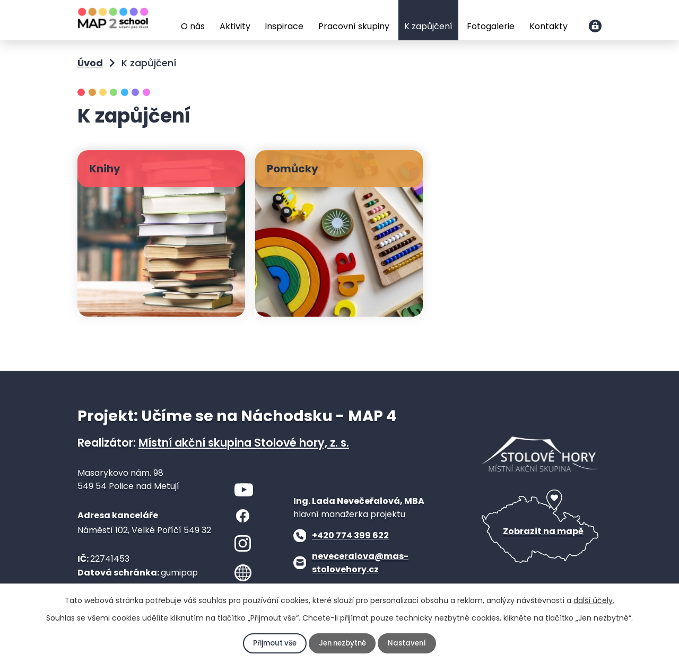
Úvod (166, 21)
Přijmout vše (272, 643)
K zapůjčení (428, 26)
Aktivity (235, 26)
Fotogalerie (491, 26)
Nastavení (409, 643)
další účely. (593, 600)
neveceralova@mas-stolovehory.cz (360, 563)
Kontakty (548, 26)
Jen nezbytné (342, 643)
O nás (193, 26)
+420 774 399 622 (350, 535)
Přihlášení (595, 26)
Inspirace (284, 26)
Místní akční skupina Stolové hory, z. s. (243, 442)
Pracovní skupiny (353, 26)
